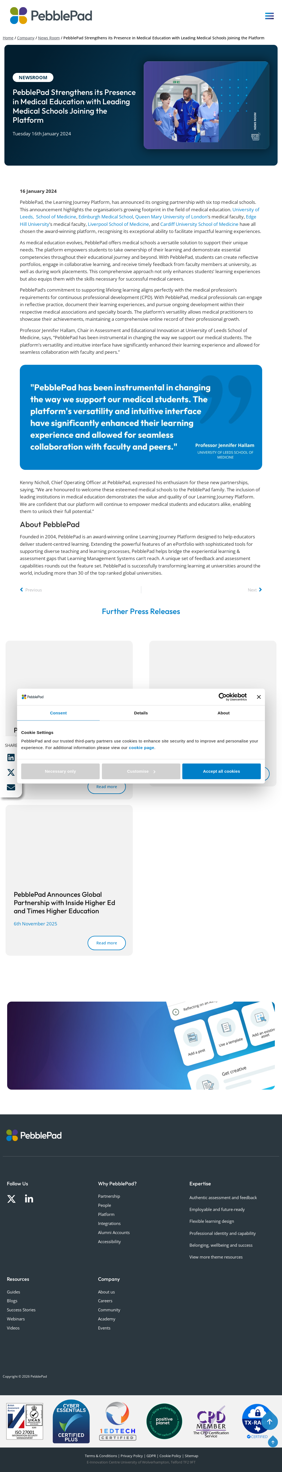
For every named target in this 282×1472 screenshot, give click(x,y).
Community (109, 1309)
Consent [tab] (58, 712)
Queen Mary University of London (171, 216)
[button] (11, 757)
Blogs (12, 1300)
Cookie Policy (170, 1455)
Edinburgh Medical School (105, 216)
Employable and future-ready (217, 1209)
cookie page (141, 747)
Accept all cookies (221, 771)
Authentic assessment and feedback (223, 1197)
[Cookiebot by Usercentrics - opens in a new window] (223, 697)
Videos (13, 1328)
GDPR (151, 1455)
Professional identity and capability (222, 1233)
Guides (13, 1292)
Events (104, 1328)
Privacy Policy (132, 1455)
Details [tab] (141, 712)
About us (106, 1292)
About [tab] (224, 712)
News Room (49, 37)
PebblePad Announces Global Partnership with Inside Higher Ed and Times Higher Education (64, 902)
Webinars (16, 1319)
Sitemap (191, 1455)
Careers (105, 1300)
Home (8, 37)
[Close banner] (259, 697)
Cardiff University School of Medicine (199, 224)
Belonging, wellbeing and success (221, 1245)
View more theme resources (216, 1257)
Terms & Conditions (100, 1455)
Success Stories (21, 1309)
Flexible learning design (211, 1221)
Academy (106, 1319)
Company (25, 37)
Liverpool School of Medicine (118, 224)
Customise (141, 771)
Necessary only (60, 771)
